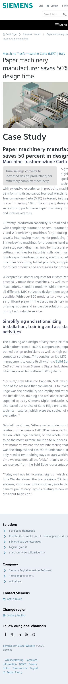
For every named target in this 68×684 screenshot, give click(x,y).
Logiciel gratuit (18, 547)
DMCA (22, 664)
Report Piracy (14, 672)
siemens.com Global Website (19, 645)
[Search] (65, 14)
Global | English (14, 615)
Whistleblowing (14, 660)
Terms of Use (20, 668)
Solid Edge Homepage (22, 530)
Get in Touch (12, 599)
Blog (41, 5)
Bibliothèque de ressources (25, 541)
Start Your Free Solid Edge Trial (27, 552)
